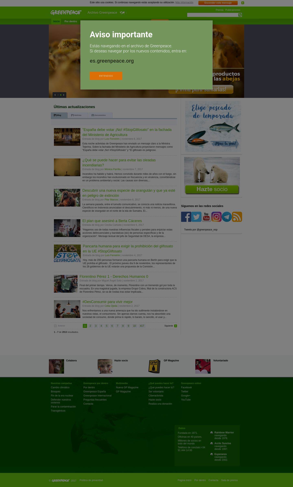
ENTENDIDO (106, 76)
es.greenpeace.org (112, 61)
